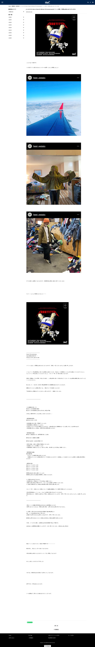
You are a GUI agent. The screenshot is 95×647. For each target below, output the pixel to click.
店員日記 (56, 629)
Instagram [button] (47, 646)
